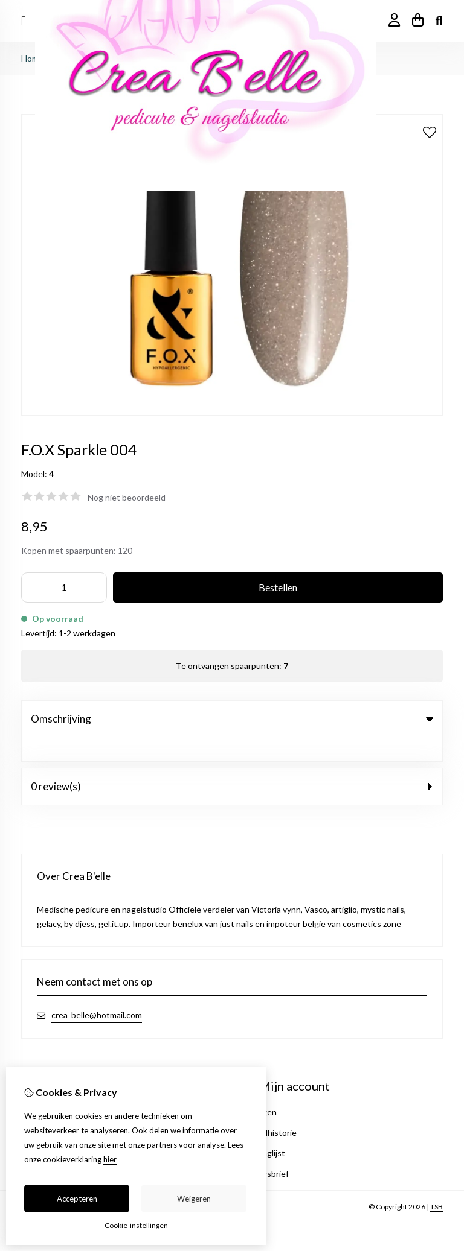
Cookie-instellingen (136, 1225)
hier (110, 1159)
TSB (436, 1182)
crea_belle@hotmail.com (96, 991)
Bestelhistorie (270, 1108)
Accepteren (77, 1198)
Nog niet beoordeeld (127, 497)
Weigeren (194, 1198)
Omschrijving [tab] (232, 718)
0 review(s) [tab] (232, 762)
